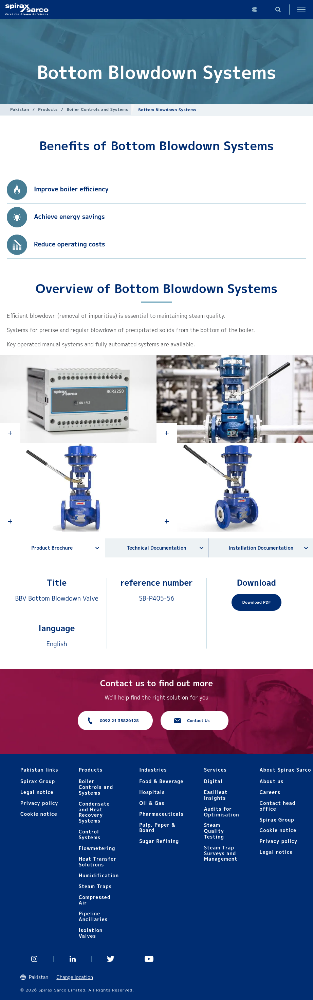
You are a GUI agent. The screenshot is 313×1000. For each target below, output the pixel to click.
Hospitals (152, 792)
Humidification (99, 875)
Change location (74, 977)
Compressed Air (95, 900)
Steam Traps (95, 886)
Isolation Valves (91, 933)
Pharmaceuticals (161, 814)
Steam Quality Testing (214, 831)
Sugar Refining (159, 841)
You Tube (149, 959)
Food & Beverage (161, 781)
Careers (270, 792)
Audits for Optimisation (221, 812)
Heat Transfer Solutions (97, 862)
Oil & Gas (151, 803)
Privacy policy (39, 803)
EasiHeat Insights (216, 795)
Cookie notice (38, 814)
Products (47, 109)
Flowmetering (97, 848)
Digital (213, 781)
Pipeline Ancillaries (93, 916)
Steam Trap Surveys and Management (221, 853)
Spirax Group (37, 781)
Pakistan (19, 109)
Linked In (73, 959)
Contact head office (278, 806)
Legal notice (37, 792)
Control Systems (89, 834)
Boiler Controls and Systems (97, 109)
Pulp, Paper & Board (157, 828)
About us (271, 781)
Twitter (111, 959)
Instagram (34, 959)
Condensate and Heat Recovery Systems (94, 812)
